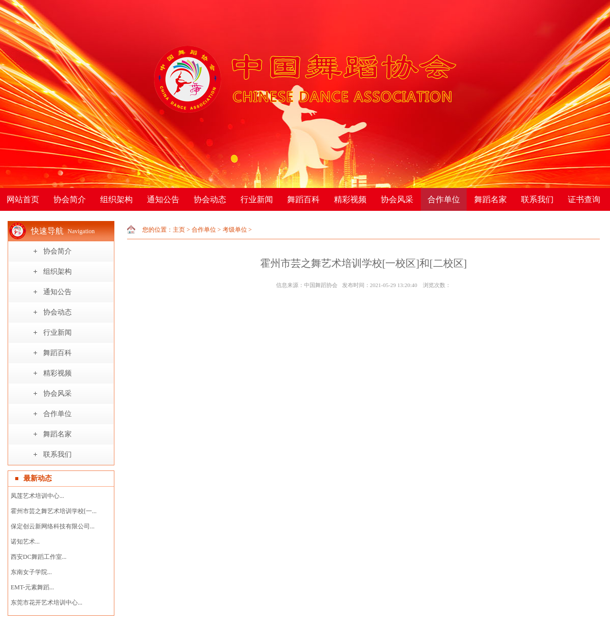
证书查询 (584, 199)
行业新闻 (256, 199)
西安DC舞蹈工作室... (39, 556)
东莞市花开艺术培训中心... (46, 602)
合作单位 (444, 199)
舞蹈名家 (490, 199)
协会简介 (69, 199)
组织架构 (116, 199)
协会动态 (210, 199)
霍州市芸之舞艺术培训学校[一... (54, 511)
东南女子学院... (31, 572)
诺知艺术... (25, 541)
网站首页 (23, 199)
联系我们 (537, 199)
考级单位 (235, 229)
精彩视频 (350, 199)
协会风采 (397, 199)
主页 (179, 229)
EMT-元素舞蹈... (32, 587)
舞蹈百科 (303, 199)
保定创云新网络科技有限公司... (53, 526)
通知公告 (163, 199)
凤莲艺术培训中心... (37, 495)
